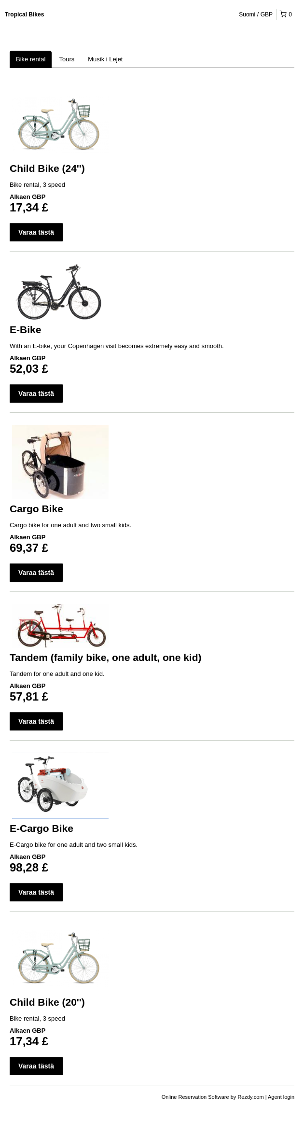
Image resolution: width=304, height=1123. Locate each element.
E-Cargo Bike (41, 828)
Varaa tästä (36, 232)
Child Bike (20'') (47, 1002)
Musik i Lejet (105, 59)
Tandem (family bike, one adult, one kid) (106, 657)
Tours (66, 59)
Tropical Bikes (24, 14)
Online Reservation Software (195, 1097)
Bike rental (30, 59)
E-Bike (25, 329)
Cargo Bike (36, 508)
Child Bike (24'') (47, 168)
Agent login (281, 1097)
